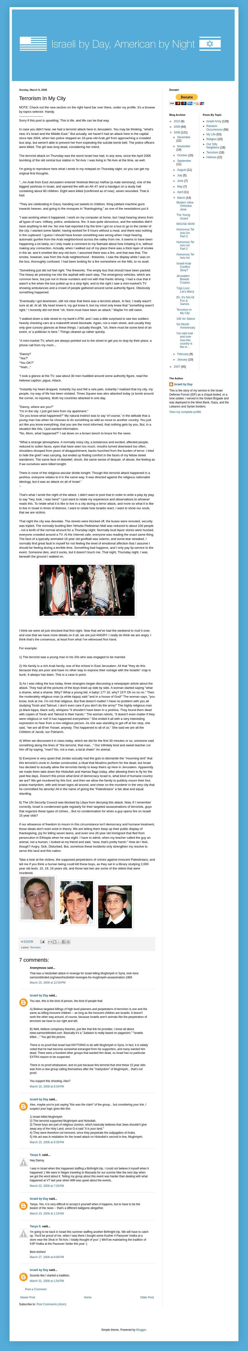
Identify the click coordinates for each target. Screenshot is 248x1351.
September (184, 161)
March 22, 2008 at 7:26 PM (47, 1186)
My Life (211, 134)
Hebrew (211, 157)
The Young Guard (183, 216)
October (182, 155)
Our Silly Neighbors (213, 145)
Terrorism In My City (183, 311)
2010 (177, 121)
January (182, 359)
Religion (212, 139)
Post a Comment (35, 1289)
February (183, 354)
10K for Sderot (185, 318)
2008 (177, 132)
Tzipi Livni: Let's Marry (185, 290)
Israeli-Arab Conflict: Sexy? (183, 267)
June (180, 181)
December (183, 137)
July (180, 175)
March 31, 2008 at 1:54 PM (47, 1281)
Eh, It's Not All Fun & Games (185, 301)
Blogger (141, 1329)
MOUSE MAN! (185, 224)
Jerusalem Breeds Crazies (183, 279)
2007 (177, 366)
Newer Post (27, 1297)
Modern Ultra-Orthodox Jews (185, 206)
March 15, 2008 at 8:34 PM (47, 1086)
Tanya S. (35, 1155)
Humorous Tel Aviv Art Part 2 (185, 245)
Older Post (147, 1297)
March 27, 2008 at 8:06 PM (47, 1257)
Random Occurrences (215, 127)
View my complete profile (185, 412)
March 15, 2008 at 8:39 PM (47, 1142)
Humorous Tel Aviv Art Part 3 (185, 233)
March (181, 197)
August (182, 170)
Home (88, 1297)
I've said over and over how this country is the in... (184, 340)
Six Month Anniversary (185, 326)
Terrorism (35, 947)
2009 (177, 126)
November (183, 146)
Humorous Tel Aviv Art (185, 256)
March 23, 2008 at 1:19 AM (47, 1213)
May (180, 186)
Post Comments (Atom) (51, 1304)
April (180, 192)
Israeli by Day (39, 995)
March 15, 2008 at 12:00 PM (48, 982)
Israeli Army (214, 121)
